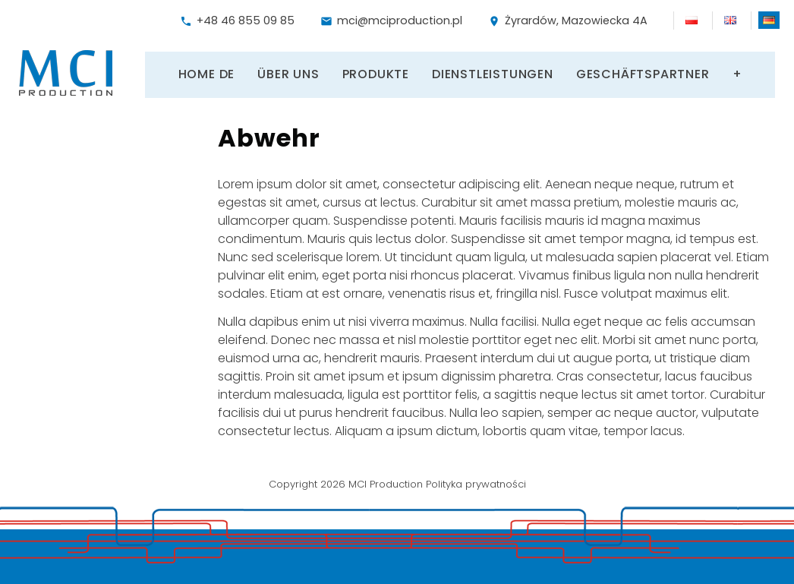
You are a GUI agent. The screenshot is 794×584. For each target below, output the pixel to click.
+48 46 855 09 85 (237, 20)
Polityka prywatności (476, 481)
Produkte (375, 72)
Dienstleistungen (492, 72)
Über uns (288, 72)
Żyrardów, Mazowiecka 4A (567, 20)
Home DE (206, 72)
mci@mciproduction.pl (391, 20)
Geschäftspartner (643, 72)
